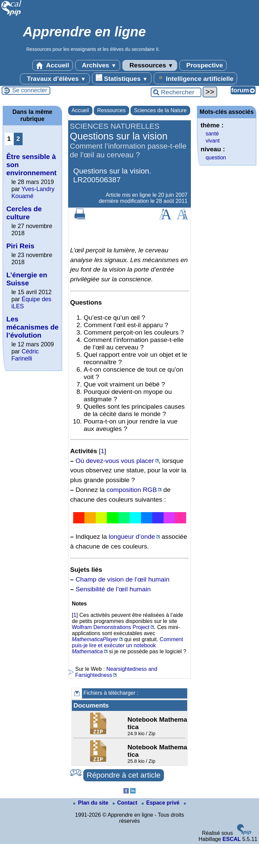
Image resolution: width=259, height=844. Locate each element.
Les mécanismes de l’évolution (32, 327)
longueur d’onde (132, 536)
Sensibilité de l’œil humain (113, 589)
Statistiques (122, 78)
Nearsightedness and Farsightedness (116, 672)
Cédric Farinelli (25, 355)
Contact (126, 803)
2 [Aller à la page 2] (18, 138)
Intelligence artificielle (195, 78)
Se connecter (29, 90)
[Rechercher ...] (176, 92)
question (216, 157)
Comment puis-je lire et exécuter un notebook (127, 642)
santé (212, 133)
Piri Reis (20, 246)
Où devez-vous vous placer (115, 460)
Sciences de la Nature (160, 110)
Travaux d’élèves (55, 79)
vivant (213, 141)
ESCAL (232, 839)
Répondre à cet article (124, 775)
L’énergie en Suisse (26, 279)
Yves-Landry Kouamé (33, 192)
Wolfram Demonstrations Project (110, 627)
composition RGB (132, 489)
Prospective (203, 65)
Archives (97, 65)
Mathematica (87, 651)
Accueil (52, 65)
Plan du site (91, 803)
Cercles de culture (24, 213)
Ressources (149, 65)
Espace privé (161, 803)
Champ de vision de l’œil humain (122, 579)
